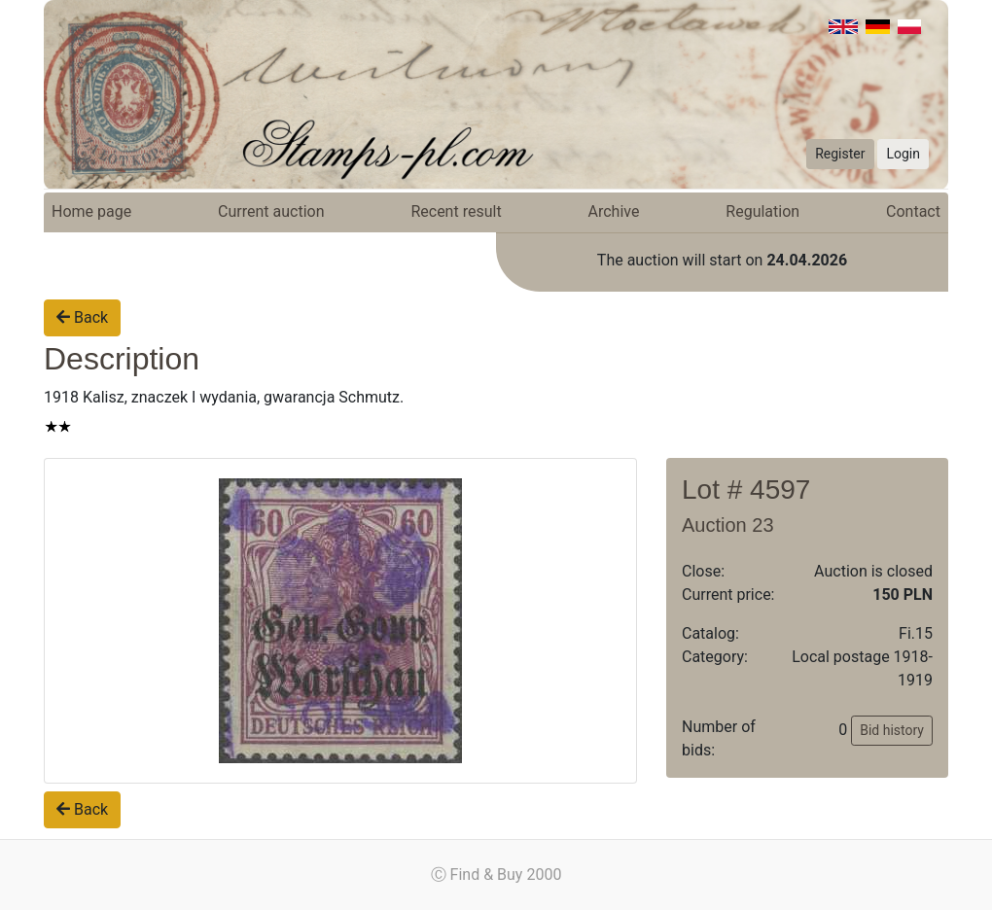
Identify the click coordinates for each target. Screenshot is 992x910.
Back (82, 317)
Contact (913, 211)
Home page (91, 211)
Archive (614, 211)
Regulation (762, 211)
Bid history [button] (892, 730)
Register (840, 153)
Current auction (271, 211)
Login (903, 153)
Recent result (455, 211)
